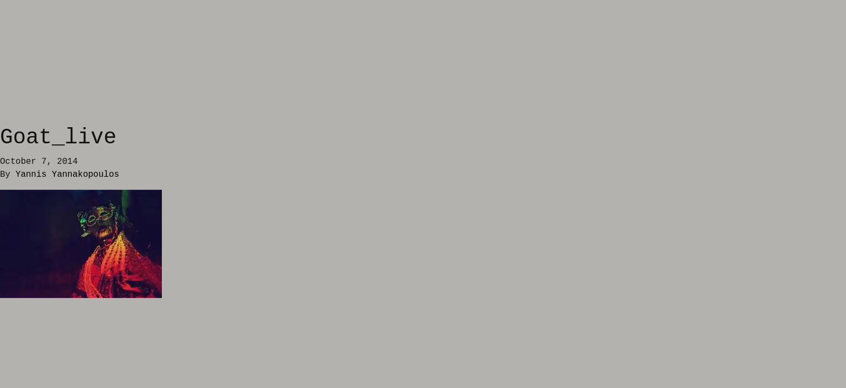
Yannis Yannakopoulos (67, 174)
